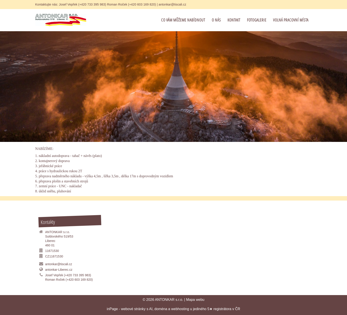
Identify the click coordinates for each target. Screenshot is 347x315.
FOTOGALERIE (256, 20)
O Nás (216, 20)
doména (160, 309)
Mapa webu (195, 299)
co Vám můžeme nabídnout (183, 20)
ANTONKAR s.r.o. (169, 299)
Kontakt (233, 20)
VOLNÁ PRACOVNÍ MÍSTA (290, 20)
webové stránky (133, 309)
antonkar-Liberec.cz (58, 269)
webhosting (180, 309)
